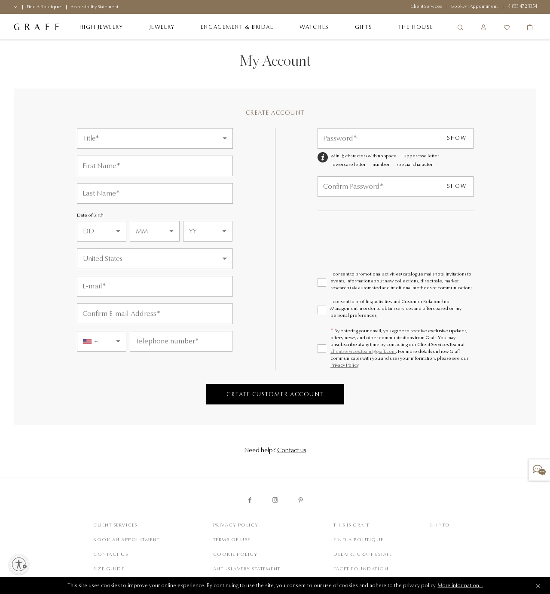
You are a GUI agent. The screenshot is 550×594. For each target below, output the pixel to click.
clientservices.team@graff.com (363, 351)
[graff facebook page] (250, 500)
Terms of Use (232, 540)
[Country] (155, 258)
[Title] (155, 138)
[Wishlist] (506, 27)
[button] (539, 470)
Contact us (291, 450)
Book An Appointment (126, 540)
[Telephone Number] (181, 341)
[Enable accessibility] (19, 564)
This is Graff (351, 525)
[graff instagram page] (275, 500)
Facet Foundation (360, 569)
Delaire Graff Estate (362, 554)
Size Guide (108, 569)
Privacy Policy (344, 365)
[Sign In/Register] (483, 27)
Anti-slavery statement (247, 569)
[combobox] (102, 341)
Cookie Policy (235, 554)
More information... (460, 585)
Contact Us (110, 554)
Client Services (115, 525)
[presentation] (383, 248)
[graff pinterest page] (300, 500)
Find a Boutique (358, 540)
